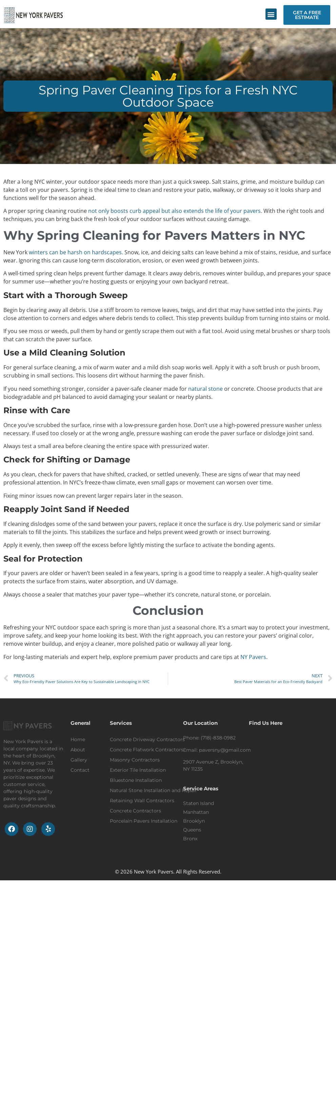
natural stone (205, 388)
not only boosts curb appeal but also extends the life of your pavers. (175, 211)
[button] (271, 14)
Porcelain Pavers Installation (143, 821)
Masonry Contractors (135, 760)
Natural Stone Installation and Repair (153, 790)
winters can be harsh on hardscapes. (76, 252)
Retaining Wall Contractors (142, 800)
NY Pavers (253, 657)
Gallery (79, 760)
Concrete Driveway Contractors (147, 739)
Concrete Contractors (135, 811)
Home (78, 739)
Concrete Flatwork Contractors (146, 750)
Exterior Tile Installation (138, 770)
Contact (80, 770)
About (78, 750)
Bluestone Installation (136, 780)
